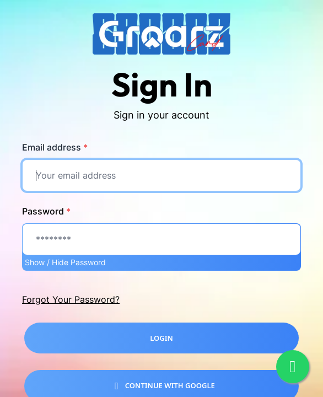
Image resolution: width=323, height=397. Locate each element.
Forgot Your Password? (71, 299)
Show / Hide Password (65, 262)
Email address (55, 147)
